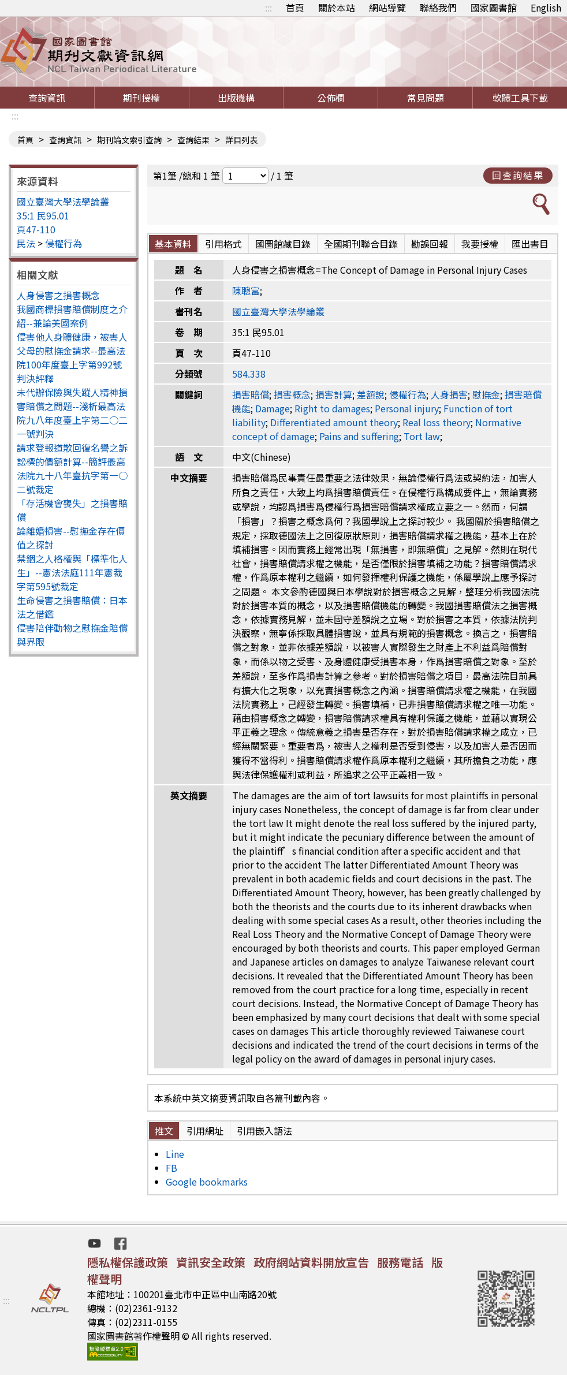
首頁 (295, 7)
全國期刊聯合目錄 (361, 244)
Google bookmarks (207, 1181)
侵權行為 (63, 243)
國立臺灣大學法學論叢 (63, 201)
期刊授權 (141, 98)
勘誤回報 (429, 244)
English (546, 7)
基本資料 (173, 244)
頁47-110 (36, 229)
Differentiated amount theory (334, 422)
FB (171, 1168)
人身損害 (449, 394)
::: (268, 7)
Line (175, 1154)
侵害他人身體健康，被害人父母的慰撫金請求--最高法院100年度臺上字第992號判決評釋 (72, 357)
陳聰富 (246, 290)
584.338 (249, 374)
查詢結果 (193, 140)
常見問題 (425, 98)
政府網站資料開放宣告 (311, 1262)
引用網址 (204, 1131)
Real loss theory (436, 422)
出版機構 (236, 98)
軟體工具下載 (520, 98)
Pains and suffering (359, 436)
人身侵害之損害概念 (58, 295)
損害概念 (292, 394)
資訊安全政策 (210, 1262)
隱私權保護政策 (127, 1262)
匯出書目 (530, 244)
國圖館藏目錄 (283, 244)
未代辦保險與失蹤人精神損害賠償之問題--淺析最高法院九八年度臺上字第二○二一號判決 (72, 413)
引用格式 (223, 244)
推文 (164, 1131)
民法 (26, 243)
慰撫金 (486, 394)
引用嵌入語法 (264, 1131)
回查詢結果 (518, 175)
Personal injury (407, 408)
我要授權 (479, 244)
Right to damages (332, 408)
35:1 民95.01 (43, 215)
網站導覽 (387, 7)
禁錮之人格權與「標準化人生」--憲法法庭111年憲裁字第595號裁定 (72, 572)
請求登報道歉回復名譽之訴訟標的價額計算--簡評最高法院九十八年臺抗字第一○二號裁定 (72, 468)
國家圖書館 (494, 7)
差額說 (371, 394)
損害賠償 (250, 394)
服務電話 (400, 1262)
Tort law (422, 436)
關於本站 (336, 7)
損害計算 (333, 394)
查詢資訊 (46, 98)
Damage (272, 408)
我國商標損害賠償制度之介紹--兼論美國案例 (72, 316)
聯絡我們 (438, 7)
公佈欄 (331, 98)
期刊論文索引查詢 (129, 140)
